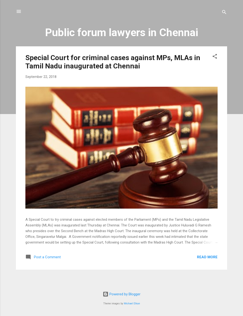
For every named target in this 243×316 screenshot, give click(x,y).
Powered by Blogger (121, 294)
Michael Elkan (132, 303)
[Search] (224, 13)
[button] (215, 57)
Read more (207, 257)
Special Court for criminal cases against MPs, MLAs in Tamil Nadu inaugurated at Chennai (112, 61)
